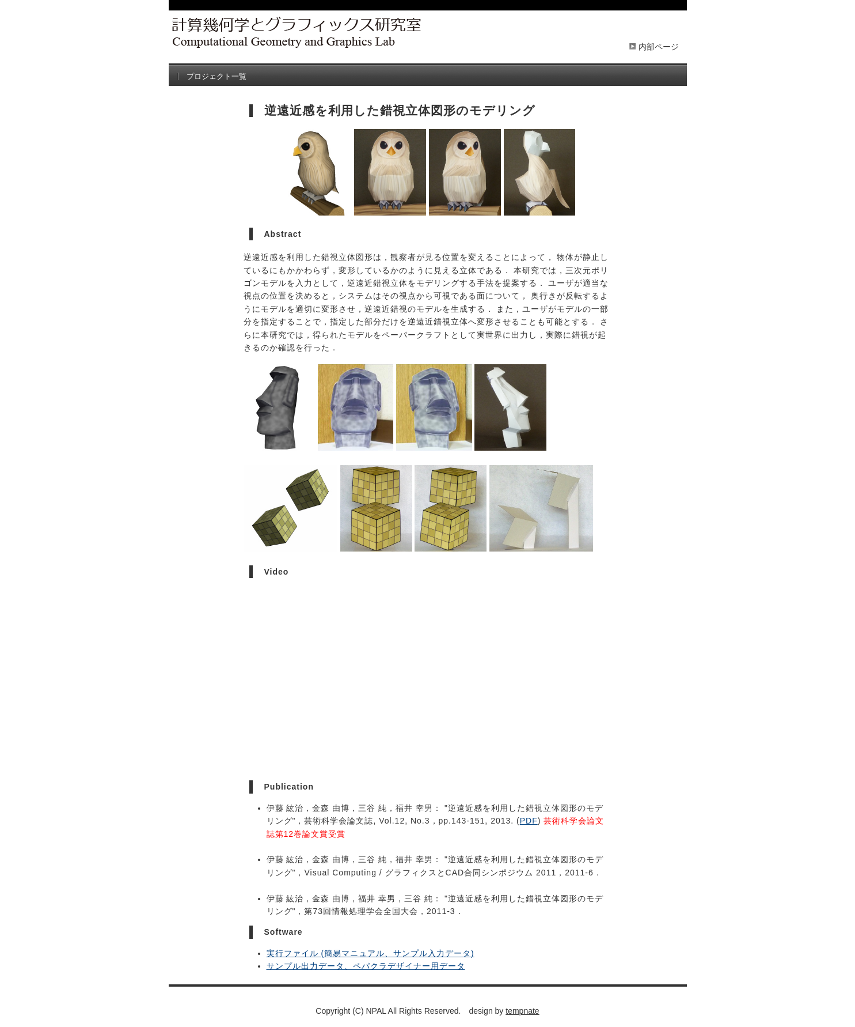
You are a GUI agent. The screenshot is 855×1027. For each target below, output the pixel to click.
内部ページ (659, 46)
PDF (529, 820)
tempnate (522, 1010)
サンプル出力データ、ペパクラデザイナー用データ (366, 966)
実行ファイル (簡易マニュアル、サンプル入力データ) (370, 953)
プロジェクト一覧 (216, 76)
